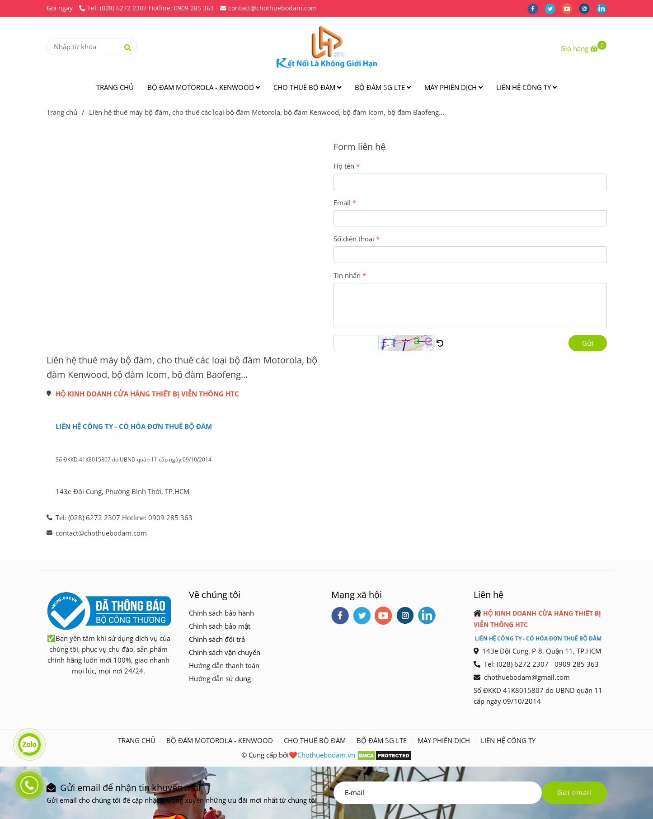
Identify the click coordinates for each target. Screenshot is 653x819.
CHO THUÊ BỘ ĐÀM (307, 87)
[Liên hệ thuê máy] (583, 48)
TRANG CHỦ (115, 87)
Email (342, 202)
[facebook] (536, 8)
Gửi (587, 343)
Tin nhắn (347, 275)
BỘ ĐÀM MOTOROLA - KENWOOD (203, 87)
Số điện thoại (354, 238)
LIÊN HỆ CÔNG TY (526, 87)
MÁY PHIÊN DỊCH (453, 87)
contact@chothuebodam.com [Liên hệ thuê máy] (268, 8)
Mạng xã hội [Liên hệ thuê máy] (356, 594)
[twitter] (553, 8)
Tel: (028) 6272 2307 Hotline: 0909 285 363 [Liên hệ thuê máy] (146, 8)
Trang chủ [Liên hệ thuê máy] (62, 112)
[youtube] (570, 8)
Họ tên (344, 165)
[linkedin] (603, 8)
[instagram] (587, 8)
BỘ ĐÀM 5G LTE (383, 87)
